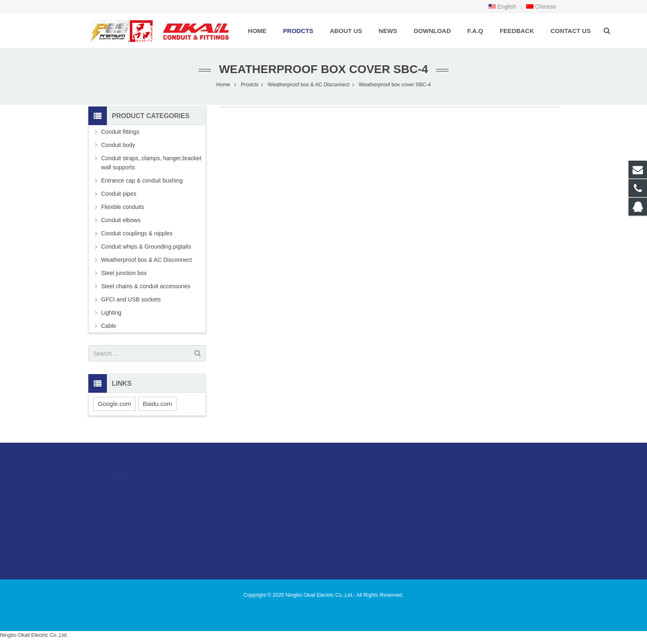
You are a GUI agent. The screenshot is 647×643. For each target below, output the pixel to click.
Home (223, 85)
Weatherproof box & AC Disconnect (308, 85)
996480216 (352, 492)
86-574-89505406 (358, 504)
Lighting (111, 312)
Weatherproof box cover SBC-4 (323, 69)
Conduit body (118, 145)
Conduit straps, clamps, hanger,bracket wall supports (151, 163)
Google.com (114, 403)
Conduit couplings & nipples (136, 233)
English (503, 6)
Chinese (541, 6)
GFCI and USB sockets (131, 299)
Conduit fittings (120, 131)
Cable (108, 326)
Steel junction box (124, 273)
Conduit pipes (119, 193)
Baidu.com (157, 403)
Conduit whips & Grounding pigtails (146, 246)
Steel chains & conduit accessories (145, 286)
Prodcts (250, 85)
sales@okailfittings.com (366, 516)
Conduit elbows (121, 220)
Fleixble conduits (122, 207)
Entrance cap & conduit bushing (142, 180)
